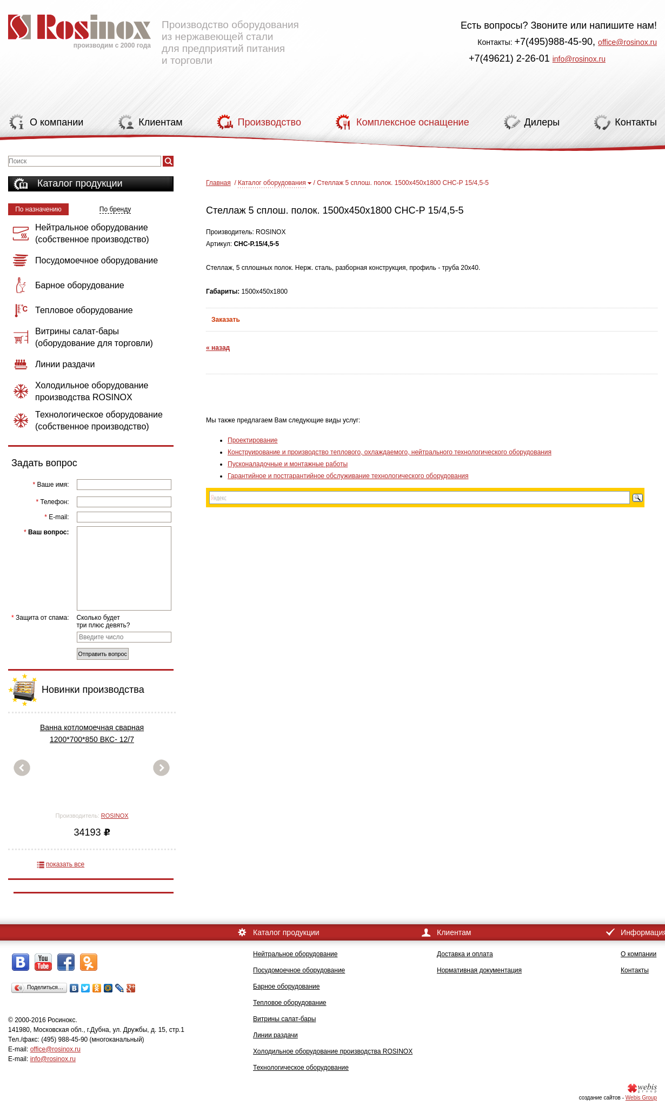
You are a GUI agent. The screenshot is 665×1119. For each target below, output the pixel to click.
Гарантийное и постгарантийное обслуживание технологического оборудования (348, 476)
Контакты (635, 970)
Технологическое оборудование (301, 1067)
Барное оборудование (286, 986)
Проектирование (253, 440)
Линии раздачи (275, 1035)
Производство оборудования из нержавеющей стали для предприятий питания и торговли (153, 35)
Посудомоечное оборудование (299, 970)
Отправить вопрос (102, 654)
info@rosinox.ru (579, 59)
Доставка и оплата (465, 954)
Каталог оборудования (272, 183)
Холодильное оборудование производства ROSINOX (333, 1051)
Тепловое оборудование (290, 1003)
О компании (638, 954)
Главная (218, 183)
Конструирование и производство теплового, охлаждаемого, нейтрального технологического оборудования (389, 452)
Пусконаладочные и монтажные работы (288, 464)
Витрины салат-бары (284, 1019)
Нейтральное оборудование (295, 954)
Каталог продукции (80, 183)
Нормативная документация (479, 970)
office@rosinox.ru (627, 42)
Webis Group (641, 1098)
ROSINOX (115, 815)
